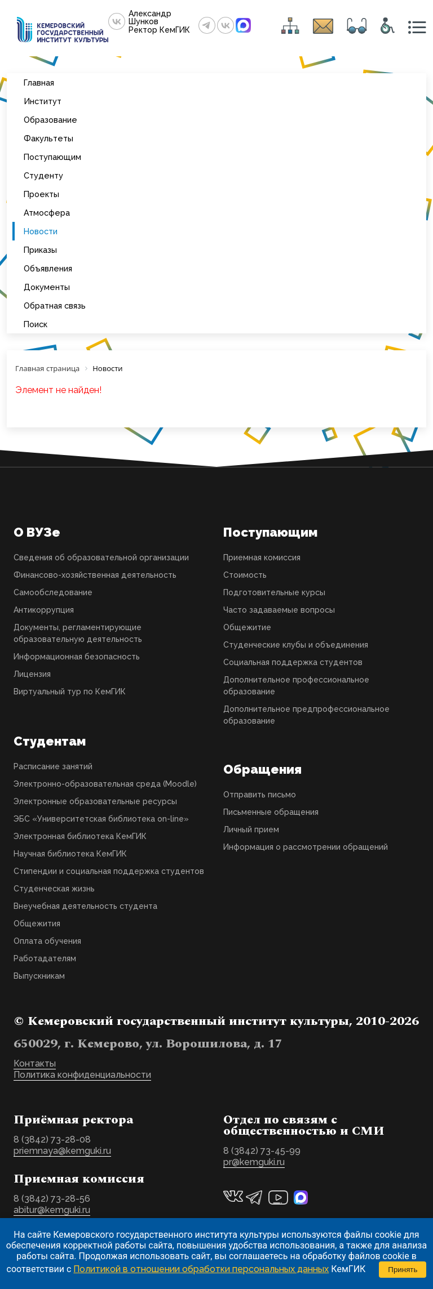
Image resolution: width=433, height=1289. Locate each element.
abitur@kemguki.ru (52, 1210)
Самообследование (53, 592)
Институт (42, 101)
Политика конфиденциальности (82, 1074)
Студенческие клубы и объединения (295, 644)
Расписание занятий (53, 766)
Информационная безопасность (77, 656)
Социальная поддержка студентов (293, 662)
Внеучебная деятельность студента (85, 906)
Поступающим (52, 157)
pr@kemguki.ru (254, 1162)
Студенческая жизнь (54, 888)
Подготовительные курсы (274, 592)
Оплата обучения (47, 940)
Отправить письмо (259, 794)
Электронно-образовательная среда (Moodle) (105, 783)
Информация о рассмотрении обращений (305, 846)
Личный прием (251, 829)
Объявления (48, 268)
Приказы (40, 250)
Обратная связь (55, 305)
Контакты (35, 1063)
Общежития (37, 923)
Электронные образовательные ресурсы (95, 801)
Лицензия (32, 674)
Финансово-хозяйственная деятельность (95, 574)
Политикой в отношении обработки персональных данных (201, 1269)
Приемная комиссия (262, 557)
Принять (402, 1269)
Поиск (35, 324)
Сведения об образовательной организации (101, 557)
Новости (41, 231)
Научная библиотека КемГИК (70, 853)
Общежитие (247, 627)
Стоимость (245, 574)
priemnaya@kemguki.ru (62, 1150)
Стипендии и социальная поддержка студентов (109, 871)
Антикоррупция (44, 609)
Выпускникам (39, 975)
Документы (47, 287)
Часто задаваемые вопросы (279, 609)
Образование (50, 119)
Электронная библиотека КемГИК (80, 836)
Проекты (41, 194)
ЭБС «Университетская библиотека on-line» (101, 818)
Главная (39, 82)
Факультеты (48, 138)
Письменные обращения (271, 812)
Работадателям (45, 958)
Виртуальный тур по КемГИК (70, 691)
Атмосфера (47, 212)
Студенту (43, 175)
